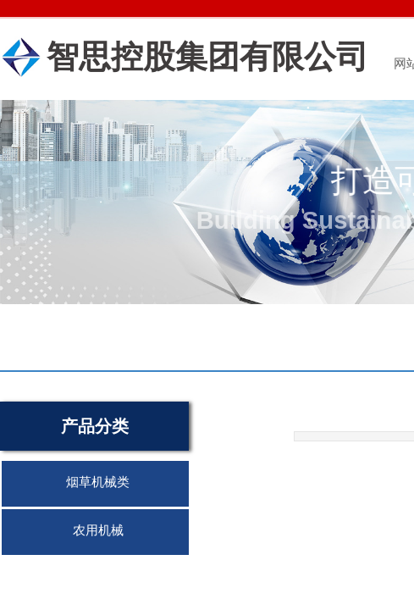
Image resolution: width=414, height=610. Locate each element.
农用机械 (98, 530)
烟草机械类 (98, 482)
